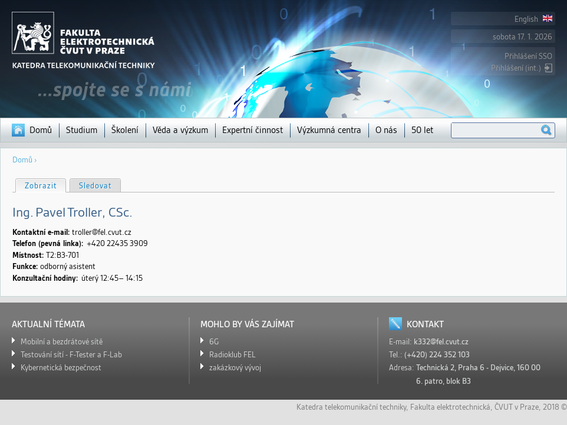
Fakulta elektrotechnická (450, 407)
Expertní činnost (252, 130)
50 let (422, 130)
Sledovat (95, 185)
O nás (386, 130)
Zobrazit (45, 185)
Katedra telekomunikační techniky (351, 407)
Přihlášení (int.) (516, 68)
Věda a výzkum (180, 130)
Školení (125, 130)
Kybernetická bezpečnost (61, 367)
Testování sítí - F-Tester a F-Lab (71, 354)
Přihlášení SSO (528, 56)
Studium (81, 130)
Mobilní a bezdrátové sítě (62, 341)
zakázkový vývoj (235, 367)
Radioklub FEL (232, 354)
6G (214, 341)
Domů (40, 130)
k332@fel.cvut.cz (441, 341)
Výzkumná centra (329, 130)
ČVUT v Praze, (518, 407)
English (533, 19)
